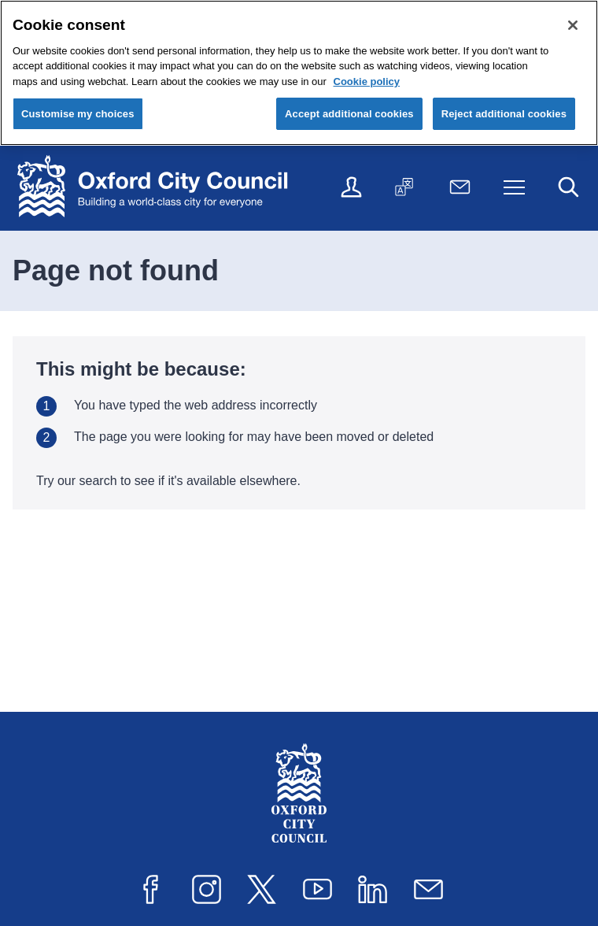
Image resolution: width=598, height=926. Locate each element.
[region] (299, 73)
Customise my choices (78, 114)
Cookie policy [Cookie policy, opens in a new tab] (367, 81)
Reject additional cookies (504, 114)
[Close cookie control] (573, 25)
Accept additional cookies (349, 114)
